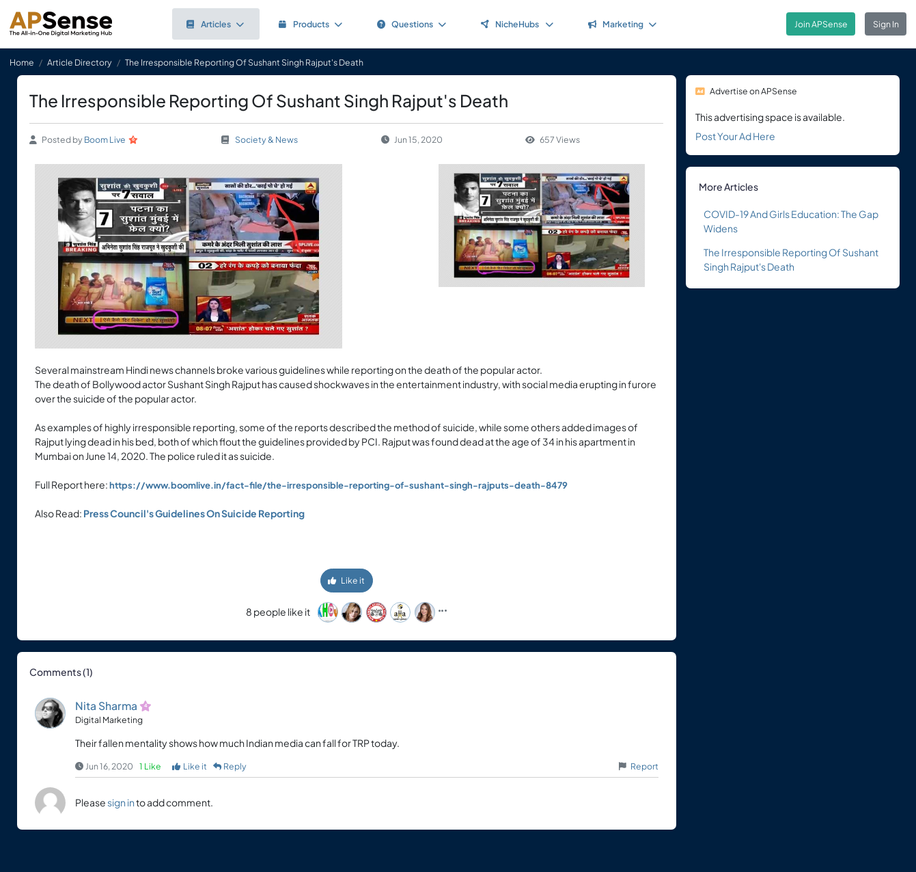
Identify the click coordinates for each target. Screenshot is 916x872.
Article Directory (79, 62)
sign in (121, 802)
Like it (346, 580)
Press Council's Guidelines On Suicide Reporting (194, 513)
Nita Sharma (106, 705)
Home (22, 62)
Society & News (266, 139)
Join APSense (821, 23)
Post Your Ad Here (735, 136)
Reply (230, 766)
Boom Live (105, 139)
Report (644, 766)
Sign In (886, 23)
